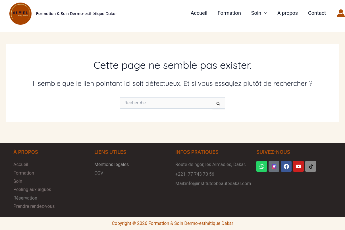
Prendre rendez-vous (34, 206)
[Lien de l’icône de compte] (341, 13)
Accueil (199, 13)
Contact (317, 13)
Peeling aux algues (32, 189)
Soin (259, 13)
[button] (264, 13)
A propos (287, 13)
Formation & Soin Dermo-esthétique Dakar (76, 13)
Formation (229, 13)
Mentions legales (111, 164)
